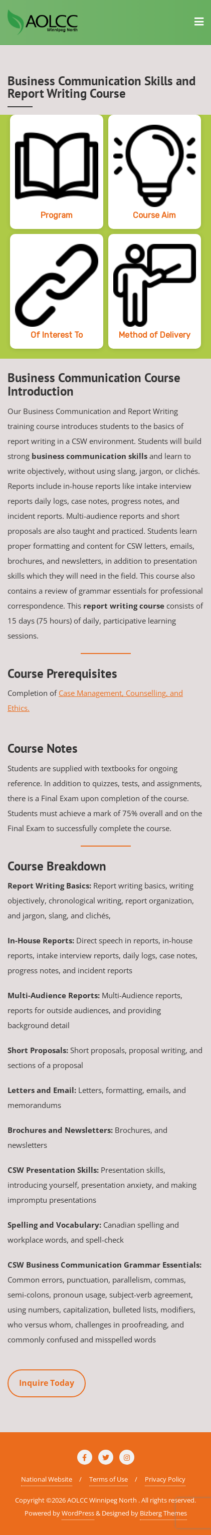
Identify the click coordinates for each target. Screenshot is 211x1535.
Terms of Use (108, 1479)
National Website (46, 1479)
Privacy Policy (165, 1479)
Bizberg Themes (163, 1513)
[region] (105, 237)
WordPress (78, 1513)
